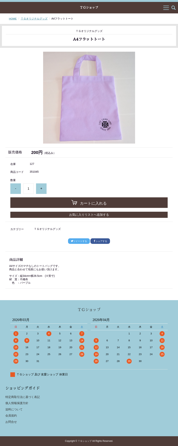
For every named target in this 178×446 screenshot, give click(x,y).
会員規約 (11, 415)
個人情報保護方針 (16, 403)
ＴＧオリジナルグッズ (34, 18)
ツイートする (79, 241)
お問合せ (11, 421)
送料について (14, 409)
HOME (13, 18)
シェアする (100, 241)
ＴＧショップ (89, 7)
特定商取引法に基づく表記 (22, 397)
